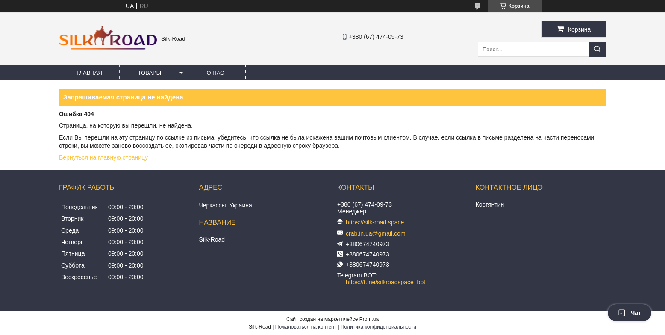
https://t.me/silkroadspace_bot (385, 282)
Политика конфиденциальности (378, 327)
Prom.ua (369, 319)
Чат (629, 313)
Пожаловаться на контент (305, 327)
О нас (215, 73)
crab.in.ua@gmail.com (376, 233)
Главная (89, 73)
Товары (150, 73)
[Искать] (597, 49)
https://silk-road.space (375, 222)
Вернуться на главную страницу (103, 157)
